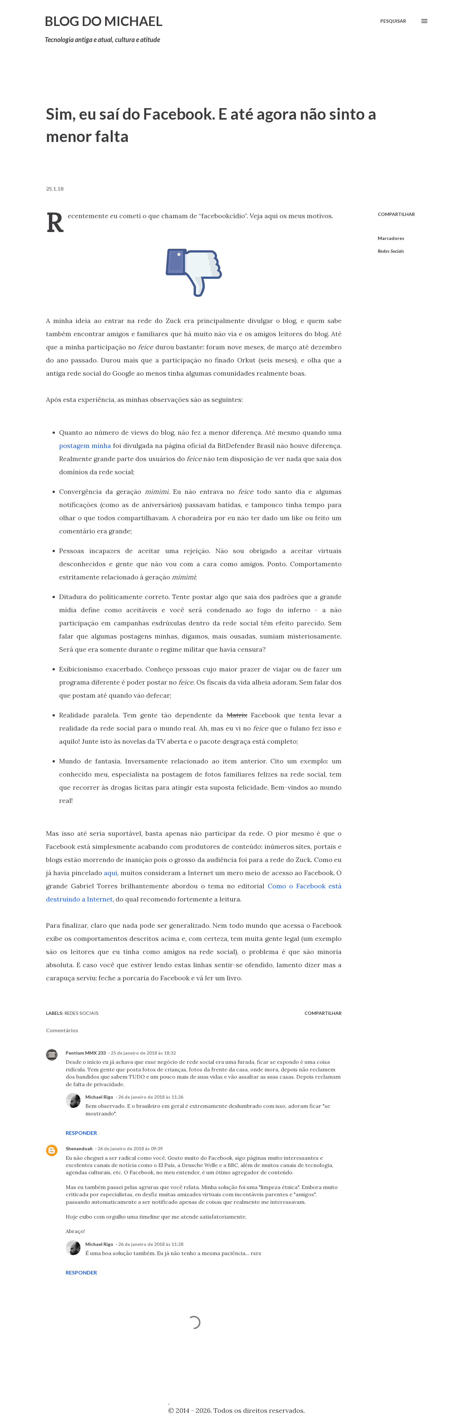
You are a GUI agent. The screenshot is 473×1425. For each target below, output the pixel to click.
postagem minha (85, 445)
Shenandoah (79, 1148)
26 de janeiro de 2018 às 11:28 (150, 1244)
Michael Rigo (99, 1097)
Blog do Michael (104, 21)
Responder (81, 1133)
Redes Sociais (391, 251)
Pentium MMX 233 (86, 1053)
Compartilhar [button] (396, 214)
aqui (110, 873)
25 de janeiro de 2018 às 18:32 (143, 1053)
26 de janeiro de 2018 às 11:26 (150, 1097)
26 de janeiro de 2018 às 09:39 (130, 1148)
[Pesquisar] (393, 21)
